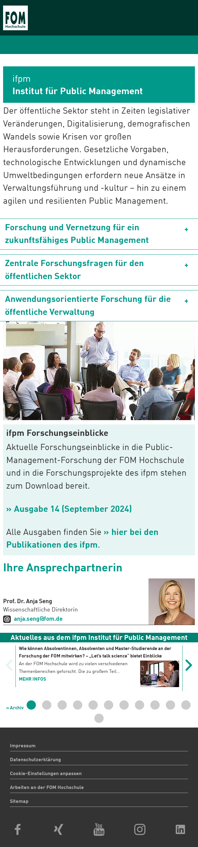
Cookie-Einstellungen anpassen (46, 773)
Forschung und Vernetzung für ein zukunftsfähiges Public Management (77, 234)
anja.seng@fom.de (38, 619)
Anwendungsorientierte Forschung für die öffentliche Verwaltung (88, 306)
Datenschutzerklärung (35, 759)
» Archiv (15, 708)
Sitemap (19, 801)
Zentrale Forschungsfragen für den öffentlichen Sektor (74, 270)
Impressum (23, 746)
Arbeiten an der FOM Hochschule (47, 787)
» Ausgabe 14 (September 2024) (69, 509)
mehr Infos (32, 679)
